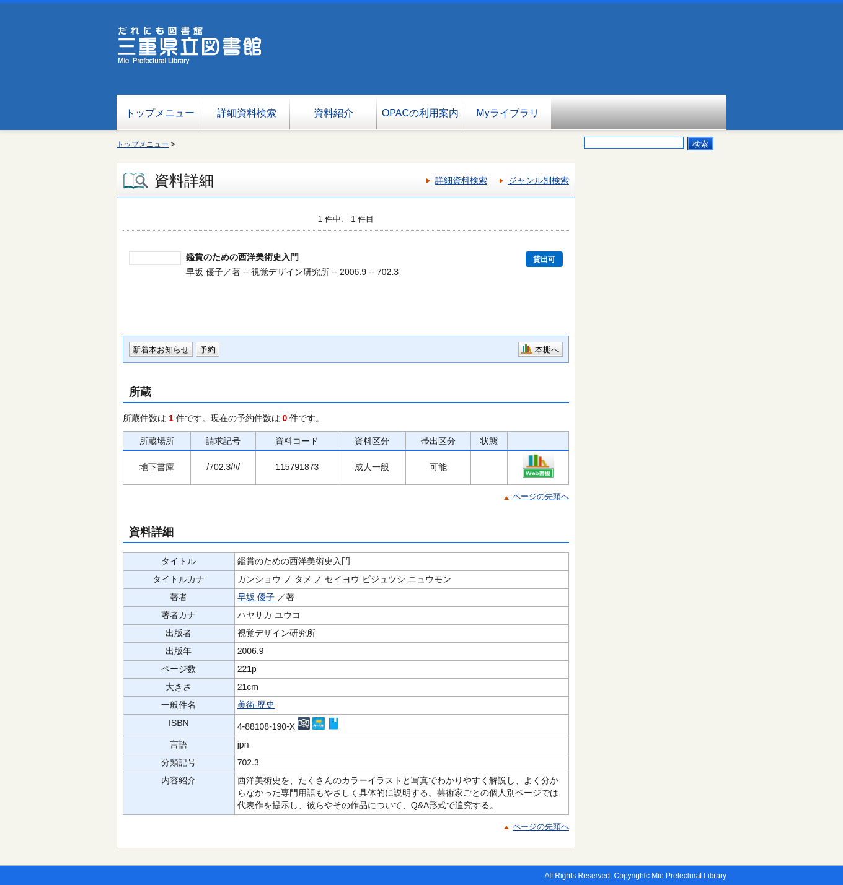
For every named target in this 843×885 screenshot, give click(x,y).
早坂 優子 (256, 597)
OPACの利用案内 (420, 113)
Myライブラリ (507, 113)
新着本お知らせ (161, 349)
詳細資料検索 (246, 113)
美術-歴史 (256, 705)
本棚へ (547, 349)
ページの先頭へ (541, 496)
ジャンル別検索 (538, 180)
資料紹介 (333, 113)
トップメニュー (160, 113)
